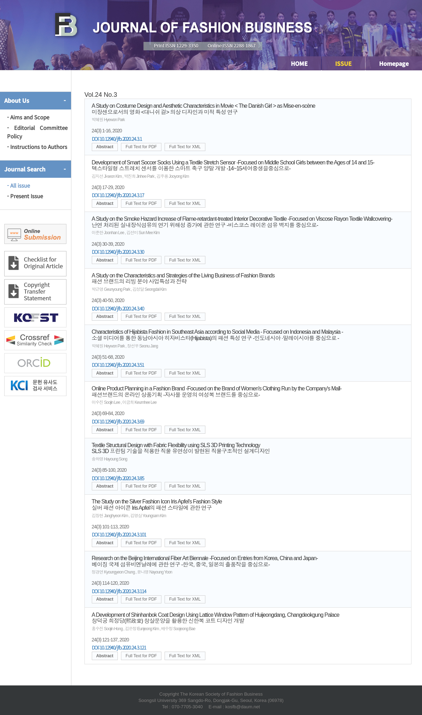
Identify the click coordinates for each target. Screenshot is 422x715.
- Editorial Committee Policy (37, 132)
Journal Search (24, 169)
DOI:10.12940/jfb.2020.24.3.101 (119, 534)
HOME (299, 63)
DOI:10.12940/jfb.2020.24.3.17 (118, 195)
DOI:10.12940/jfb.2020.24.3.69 (118, 421)
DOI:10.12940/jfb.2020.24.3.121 (119, 647)
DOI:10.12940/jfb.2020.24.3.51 (118, 364)
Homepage (394, 63)
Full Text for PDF (141, 146)
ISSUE (343, 63)
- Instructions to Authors (37, 146)
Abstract (105, 146)
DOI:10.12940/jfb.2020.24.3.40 (118, 308)
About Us (16, 100)
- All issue (18, 185)
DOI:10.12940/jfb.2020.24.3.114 (119, 591)
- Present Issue (25, 196)
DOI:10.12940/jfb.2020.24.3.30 (118, 251)
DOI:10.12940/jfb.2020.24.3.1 (117, 138)
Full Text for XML (185, 146)
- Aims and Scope (28, 117)
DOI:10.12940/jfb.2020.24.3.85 (118, 478)
